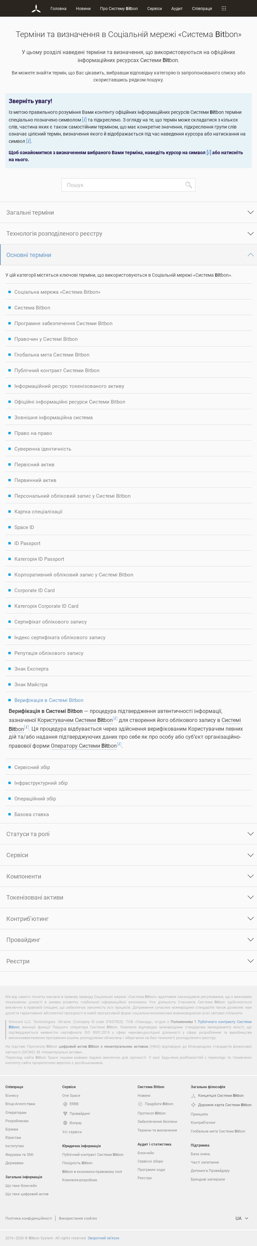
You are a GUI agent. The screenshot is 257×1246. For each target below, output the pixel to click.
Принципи (199, 1113)
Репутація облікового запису (48, 653)
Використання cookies (78, 1218)
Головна (59, 8)
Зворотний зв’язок (103, 1237)
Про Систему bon (119, 8)
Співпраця (202, 8)
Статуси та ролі (28, 834)
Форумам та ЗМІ (19, 1154)
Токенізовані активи (34, 897)
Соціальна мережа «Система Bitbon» (57, 291)
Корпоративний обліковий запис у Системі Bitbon (73, 574)
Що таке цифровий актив (27, 1193)
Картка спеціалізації (38, 511)
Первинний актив (35, 480)
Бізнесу (11, 1095)
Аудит (177, 8)
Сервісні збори (150, 1161)
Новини (83, 8)
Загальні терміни (30, 212)
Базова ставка (31, 814)
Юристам (13, 1137)
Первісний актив (34, 464)
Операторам (15, 1112)
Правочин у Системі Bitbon (46, 338)
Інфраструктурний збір (41, 782)
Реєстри (17, 961)
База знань (200, 1153)
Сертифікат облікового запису (50, 621)
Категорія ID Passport (39, 558)
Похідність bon (77, 1163)
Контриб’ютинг (27, 919)
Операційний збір (35, 798)
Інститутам (14, 1145)
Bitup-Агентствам (20, 1103)
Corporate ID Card (34, 590)
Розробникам (16, 1120)
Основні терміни (28, 255)
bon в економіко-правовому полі (92, 1171)
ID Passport (27, 543)
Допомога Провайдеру (210, 1170)
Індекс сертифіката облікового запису (59, 637)
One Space (71, 1095)
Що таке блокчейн (21, 1185)
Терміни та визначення (157, 1130)
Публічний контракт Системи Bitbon (56, 370)
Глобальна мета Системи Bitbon (51, 354)
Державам (14, 1162)
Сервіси (154, 8)
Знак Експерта (31, 668)
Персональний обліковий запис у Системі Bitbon (72, 495)
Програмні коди (151, 1169)
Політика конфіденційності (28, 1218)
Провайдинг (23, 940)
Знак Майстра (31, 684)
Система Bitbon (32, 307)
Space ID (24, 527)
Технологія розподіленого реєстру (54, 233)
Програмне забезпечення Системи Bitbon (63, 323)
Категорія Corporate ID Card (46, 605)
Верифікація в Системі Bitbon (48, 700)
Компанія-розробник (79, 1179)
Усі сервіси (72, 1131)
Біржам (11, 1129)
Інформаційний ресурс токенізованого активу (69, 386)
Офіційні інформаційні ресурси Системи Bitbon (69, 401)
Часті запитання (205, 1162)
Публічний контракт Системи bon (92, 1154)
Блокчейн (146, 1152)
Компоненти (23, 876)
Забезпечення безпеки (157, 1121)
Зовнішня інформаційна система (53, 417)
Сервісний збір (32, 767)
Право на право (33, 433)
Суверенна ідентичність (42, 448)
